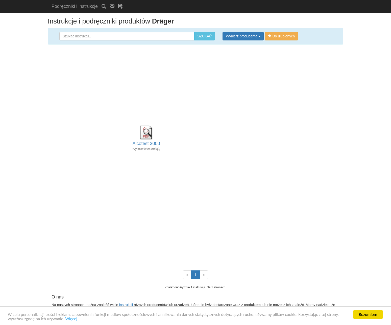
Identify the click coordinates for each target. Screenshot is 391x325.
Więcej (71, 319)
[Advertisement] (186, 2)
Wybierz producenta (243, 36)
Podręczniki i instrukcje (75, 6)
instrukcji (126, 305)
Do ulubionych (281, 36)
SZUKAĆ (205, 36)
